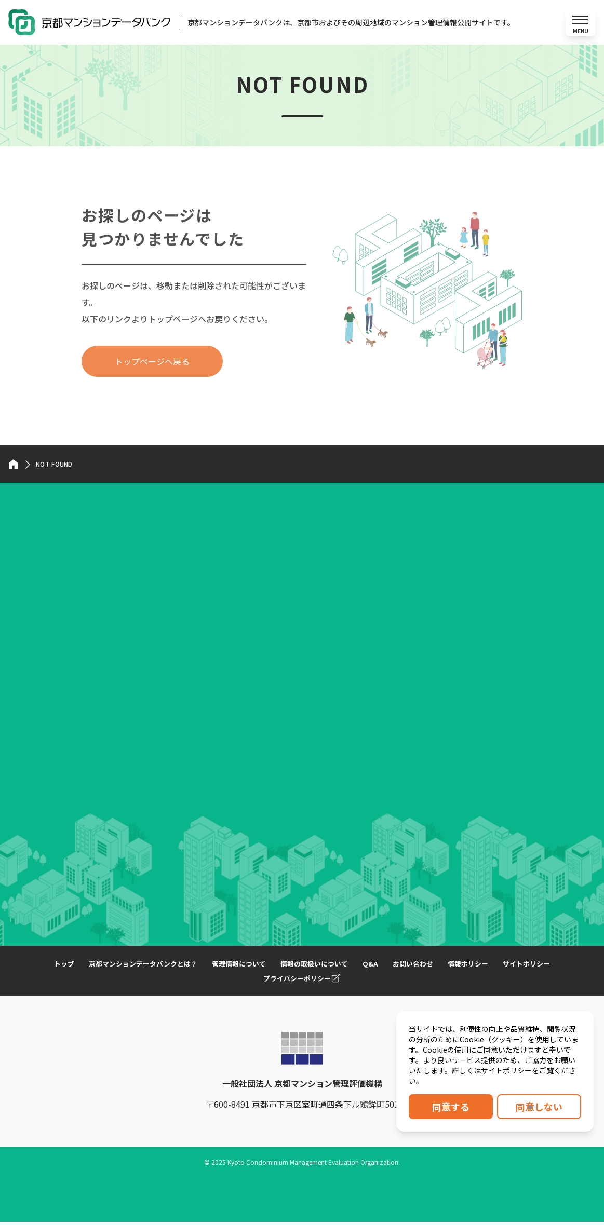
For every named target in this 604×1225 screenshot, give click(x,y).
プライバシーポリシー (335, 981)
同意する (450, 1106)
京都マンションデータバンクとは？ (166, 966)
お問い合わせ (452, 966)
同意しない (539, 1106)
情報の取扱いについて (348, 966)
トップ (82, 966)
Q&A (407, 966)
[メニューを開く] (580, 23)
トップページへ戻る (152, 365)
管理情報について (268, 966)
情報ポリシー (510, 966)
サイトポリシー (506, 1070)
